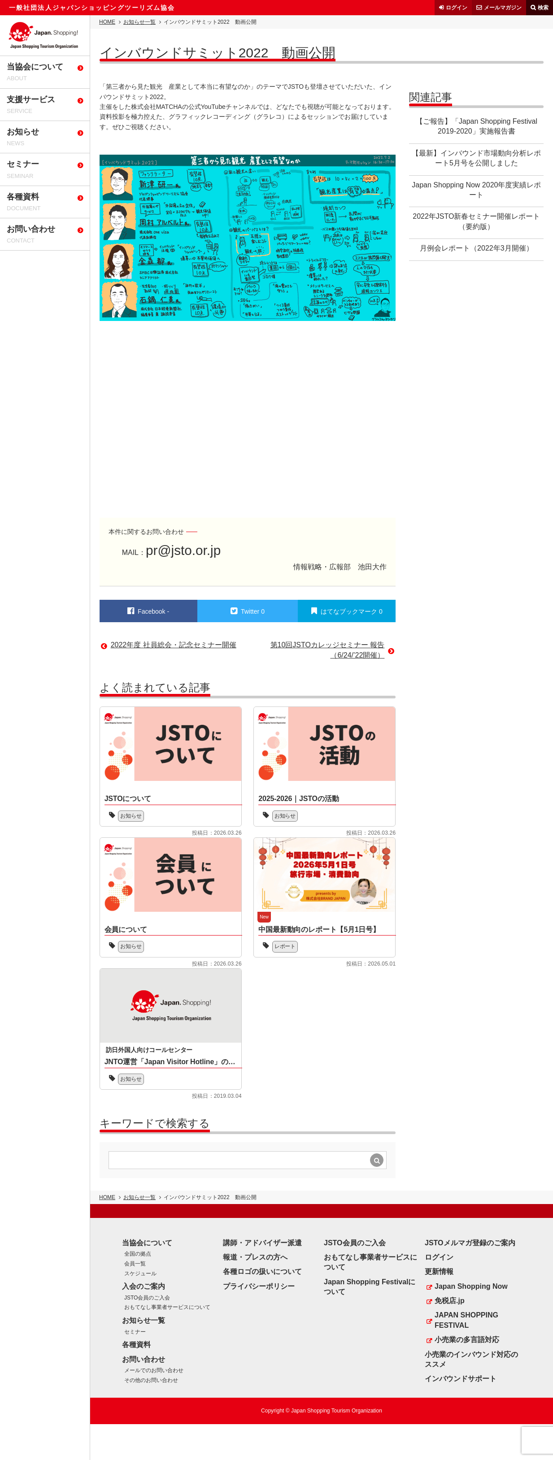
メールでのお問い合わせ (153, 1370)
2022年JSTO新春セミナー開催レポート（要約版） (476, 221)
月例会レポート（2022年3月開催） (476, 248)
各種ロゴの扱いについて (262, 1271)
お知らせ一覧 (139, 22)
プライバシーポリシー (259, 1286)
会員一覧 (135, 1264)
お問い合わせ (143, 1359)
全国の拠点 (137, 1254)
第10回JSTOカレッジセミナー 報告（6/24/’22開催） (327, 650)
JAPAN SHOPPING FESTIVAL (466, 1320)
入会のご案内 (143, 1286)
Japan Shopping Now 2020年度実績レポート (476, 190)
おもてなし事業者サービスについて (167, 1307)
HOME (107, 22)
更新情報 (439, 1271)
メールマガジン (503, 7)
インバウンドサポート (460, 1378)
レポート (285, 946)
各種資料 (136, 1344)
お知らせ (131, 816)
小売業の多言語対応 (467, 1339)
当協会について (147, 1243)
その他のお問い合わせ (151, 1380)
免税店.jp (450, 1300)
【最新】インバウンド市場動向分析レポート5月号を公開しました (476, 158)
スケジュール (140, 1273)
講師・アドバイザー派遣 (262, 1243)
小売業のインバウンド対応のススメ (471, 1359)
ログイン (456, 7)
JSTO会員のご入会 (147, 1298)
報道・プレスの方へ (255, 1257)
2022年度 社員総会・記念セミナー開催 (173, 645)
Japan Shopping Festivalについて (369, 1286)
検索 (543, 7)
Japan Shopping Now (471, 1286)
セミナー (135, 1332)
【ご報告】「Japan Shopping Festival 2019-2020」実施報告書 (476, 126)
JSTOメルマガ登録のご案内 (470, 1243)
